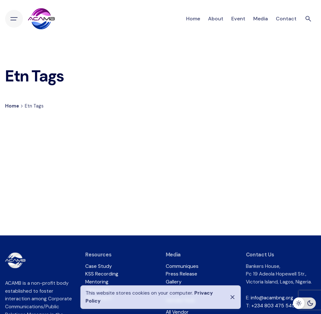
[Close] (232, 297)
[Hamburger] (14, 19)
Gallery (174, 282)
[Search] (308, 18)
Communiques (182, 266)
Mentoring (96, 282)
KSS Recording (101, 274)
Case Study (98, 266)
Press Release (181, 274)
